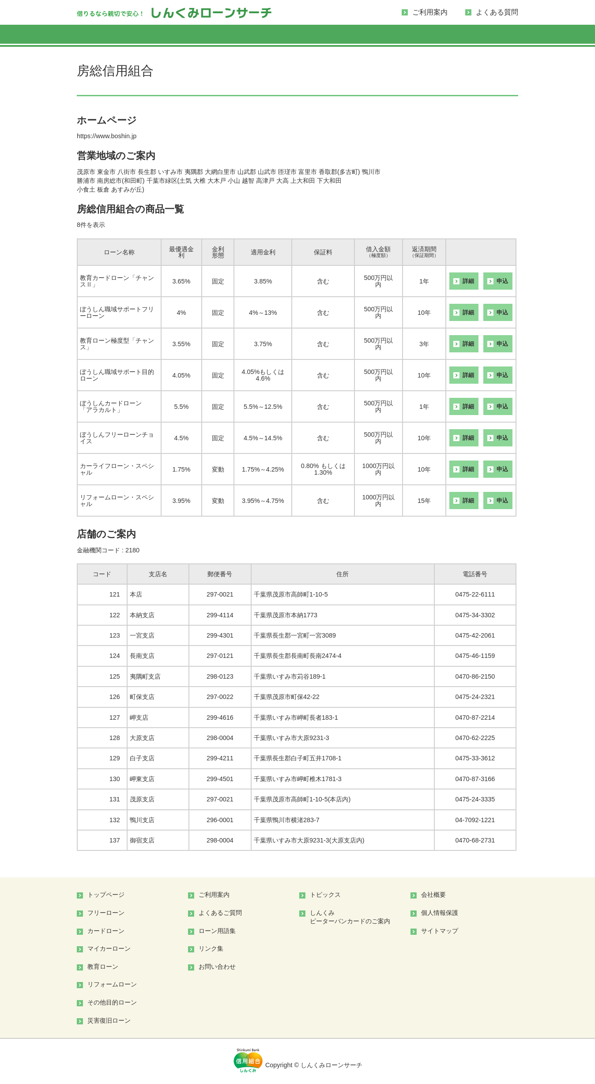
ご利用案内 (430, 12)
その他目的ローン (486, 36)
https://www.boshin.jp (106, 136)
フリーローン (171, 36)
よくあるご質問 (220, 912)
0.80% (310, 465)
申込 (502, 281)
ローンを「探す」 (108, 36)
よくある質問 (497, 12)
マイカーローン (297, 36)
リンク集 (211, 948)
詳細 (468, 281)
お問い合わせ (217, 966)
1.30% (323, 472)
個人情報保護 (439, 912)
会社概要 (433, 894)
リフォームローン (423, 36)
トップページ (105, 894)
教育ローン (360, 36)
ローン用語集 (217, 930)
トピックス (325, 894)
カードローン (234, 36)
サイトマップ (439, 930)
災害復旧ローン (109, 1020)
